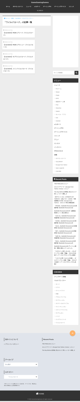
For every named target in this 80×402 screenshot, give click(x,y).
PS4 (57, 105)
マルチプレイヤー (60, 281)
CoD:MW (58, 171)
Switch (58, 111)
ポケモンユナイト (18, 6)
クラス (58, 288)
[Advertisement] (65, 41)
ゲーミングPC (47, 6)
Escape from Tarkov (61, 165)
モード (58, 285)
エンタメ (57, 143)
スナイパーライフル (61, 311)
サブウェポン (60, 314)
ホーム (8, 6)
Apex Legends (60, 168)
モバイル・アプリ (61, 114)
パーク (58, 317)
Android (58, 121)
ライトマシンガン (61, 307)
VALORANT (59, 162)
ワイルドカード (60, 323)
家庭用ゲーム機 (60, 101)
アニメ (56, 140)
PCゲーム (58, 88)
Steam (58, 92)
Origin (57, 95)
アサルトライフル (61, 298)
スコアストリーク (61, 320)
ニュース (28, 6)
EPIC (57, 98)
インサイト (40, 10)
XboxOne (58, 108)
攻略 (55, 155)
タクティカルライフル (62, 304)
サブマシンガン (60, 301)
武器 (57, 295)
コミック (71, 6)
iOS (57, 117)
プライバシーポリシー (12, 345)
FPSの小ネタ (58, 151)
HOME (40, 395)
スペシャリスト (60, 291)
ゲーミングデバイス (60, 6)
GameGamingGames (40, 2)
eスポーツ (37, 6)
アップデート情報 (60, 278)
